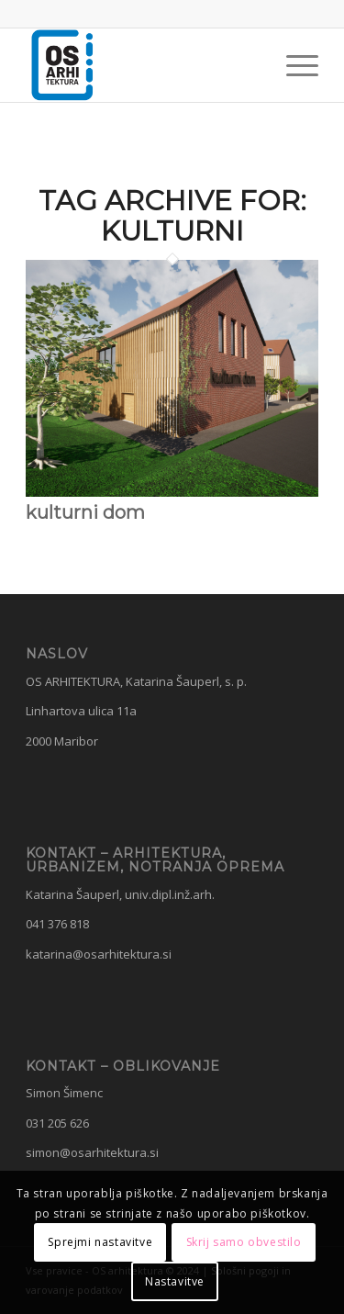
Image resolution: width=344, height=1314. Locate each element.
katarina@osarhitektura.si (99, 954)
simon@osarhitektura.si (92, 1152)
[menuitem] (293, 65)
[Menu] (293, 65)
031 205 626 (57, 1123)
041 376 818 (57, 923)
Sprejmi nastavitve (100, 1242)
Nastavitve (175, 1281)
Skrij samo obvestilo (244, 1242)
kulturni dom (85, 512)
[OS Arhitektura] (143, 65)
